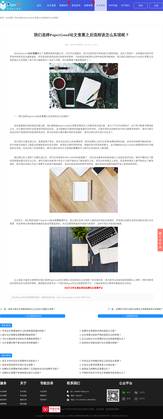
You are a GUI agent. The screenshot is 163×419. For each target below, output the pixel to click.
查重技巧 (43, 396)
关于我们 (125, 5)
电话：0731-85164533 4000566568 (81, 400)
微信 (129, 392)
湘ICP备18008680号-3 (102, 416)
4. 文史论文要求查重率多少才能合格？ (98, 365)
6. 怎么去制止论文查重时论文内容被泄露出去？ (103, 339)
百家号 (142, 399)
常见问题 (23, 396)
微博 (129, 399)
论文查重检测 (56, 220)
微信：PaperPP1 (74, 396)
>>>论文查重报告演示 (32, 316)
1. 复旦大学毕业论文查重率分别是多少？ (19, 361)
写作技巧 (43, 400)
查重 (75, 148)
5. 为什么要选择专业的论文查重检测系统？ (21, 339)
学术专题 (113, 5)
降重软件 (63, 5)
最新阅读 (6, 325)
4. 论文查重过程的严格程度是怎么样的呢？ (100, 335)
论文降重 (3, 396)
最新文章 (23, 400)
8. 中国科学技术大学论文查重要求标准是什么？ (103, 373)
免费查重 (88, 5)
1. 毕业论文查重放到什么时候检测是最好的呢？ (23, 331)
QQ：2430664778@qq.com (78, 391)
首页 (39, 5)
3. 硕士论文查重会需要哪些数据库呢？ (18, 335)
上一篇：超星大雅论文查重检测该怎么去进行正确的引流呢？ (27, 309)
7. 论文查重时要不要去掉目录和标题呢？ (19, 343)
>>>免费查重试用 (130, 316)
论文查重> (9, 18)
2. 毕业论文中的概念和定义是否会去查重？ (100, 361)
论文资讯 (100, 5)
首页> (2, 18)
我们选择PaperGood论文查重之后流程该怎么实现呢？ (37, 18)
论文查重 (51, 5)
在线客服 (160, 240)
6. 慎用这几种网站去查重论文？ (95, 369)
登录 (140, 5)
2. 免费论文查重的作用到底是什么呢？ (98, 331)
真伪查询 (76, 5)
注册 (156, 5)
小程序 (142, 392)
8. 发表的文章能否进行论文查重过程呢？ (99, 343)
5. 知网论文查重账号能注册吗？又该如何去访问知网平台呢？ (29, 369)
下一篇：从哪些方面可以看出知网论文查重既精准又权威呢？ (135, 309)
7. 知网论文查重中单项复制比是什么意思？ (21, 373)
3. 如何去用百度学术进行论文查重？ (17, 365)
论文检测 (3, 391)
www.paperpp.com (61, 416)
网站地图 (23, 404)
